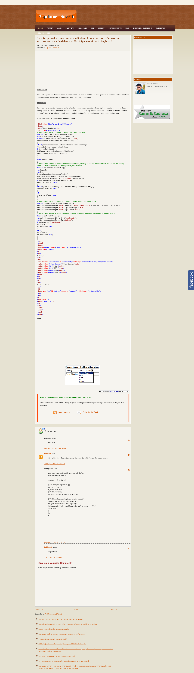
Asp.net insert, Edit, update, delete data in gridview (55, 629)
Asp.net (48, 48)
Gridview (69, 28)
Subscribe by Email (87, 412)
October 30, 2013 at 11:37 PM (54, 542)
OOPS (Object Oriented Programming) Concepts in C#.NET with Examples (62, 644)
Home (40, 28)
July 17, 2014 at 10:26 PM (53, 557)
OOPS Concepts (115, 28)
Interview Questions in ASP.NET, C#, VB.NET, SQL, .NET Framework (61, 619)
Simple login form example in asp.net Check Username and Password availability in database (68, 624)
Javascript (55, 48)
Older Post (113, 609)
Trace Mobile (44, 33)
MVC (127, 28)
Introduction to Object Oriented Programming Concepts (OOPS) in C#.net (62, 634)
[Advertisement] (125, 16)
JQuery (101, 28)
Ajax (59, 28)
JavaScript (82, 28)
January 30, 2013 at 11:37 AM (54, 464)
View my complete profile (157, 86)
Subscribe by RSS (62, 412)
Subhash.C (48, 547)
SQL (92, 28)
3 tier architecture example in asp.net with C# (53, 639)
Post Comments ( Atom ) (53, 614)
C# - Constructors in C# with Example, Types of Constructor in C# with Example (64, 661)
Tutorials (160, 28)
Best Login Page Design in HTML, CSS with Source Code (57, 656)
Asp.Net (50, 28)
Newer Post (39, 609)
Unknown (48, 453)
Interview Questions (142, 28)
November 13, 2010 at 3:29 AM (55, 448)
